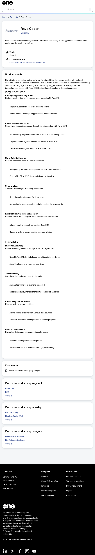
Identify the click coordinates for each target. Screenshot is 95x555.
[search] (47, 9)
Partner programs (48, 491)
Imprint (69, 491)
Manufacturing (11, 412)
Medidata (25, 33)
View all (9, 396)
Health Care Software (14, 436)
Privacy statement (74, 486)
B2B (7, 392)
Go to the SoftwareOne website (17, 540)
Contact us (71, 496)
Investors (45, 486)
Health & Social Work (14, 416)
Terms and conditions (75, 481)
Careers (44, 476)
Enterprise (9, 388)
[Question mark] (89, 2)
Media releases (47, 496)
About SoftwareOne (49, 481)
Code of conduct (73, 476)
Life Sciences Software (15, 440)
